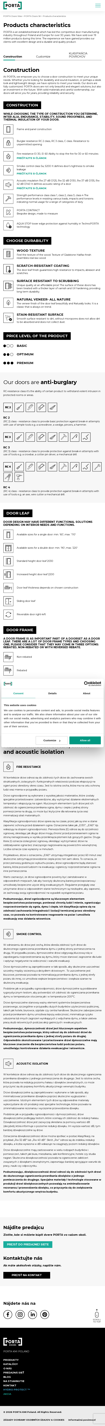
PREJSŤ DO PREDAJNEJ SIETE (28, 1244)
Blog (7, 1376)
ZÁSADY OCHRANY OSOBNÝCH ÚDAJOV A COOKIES (33, 1419)
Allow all (85, 740)
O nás (7, 1368)
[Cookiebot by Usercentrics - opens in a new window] (86, 683)
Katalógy (10, 1364)
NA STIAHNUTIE (13, 1381)
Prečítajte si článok (31, 158)
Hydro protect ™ (16, 1389)
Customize (51, 740)
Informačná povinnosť (82, 1419)
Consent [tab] (18, 693)
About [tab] (86, 693)
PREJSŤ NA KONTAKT (27, 1275)
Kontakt (9, 1385)
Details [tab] (52, 693)
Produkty (11, 1359)
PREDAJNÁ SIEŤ (13, 1372)
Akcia (7, 1393)
